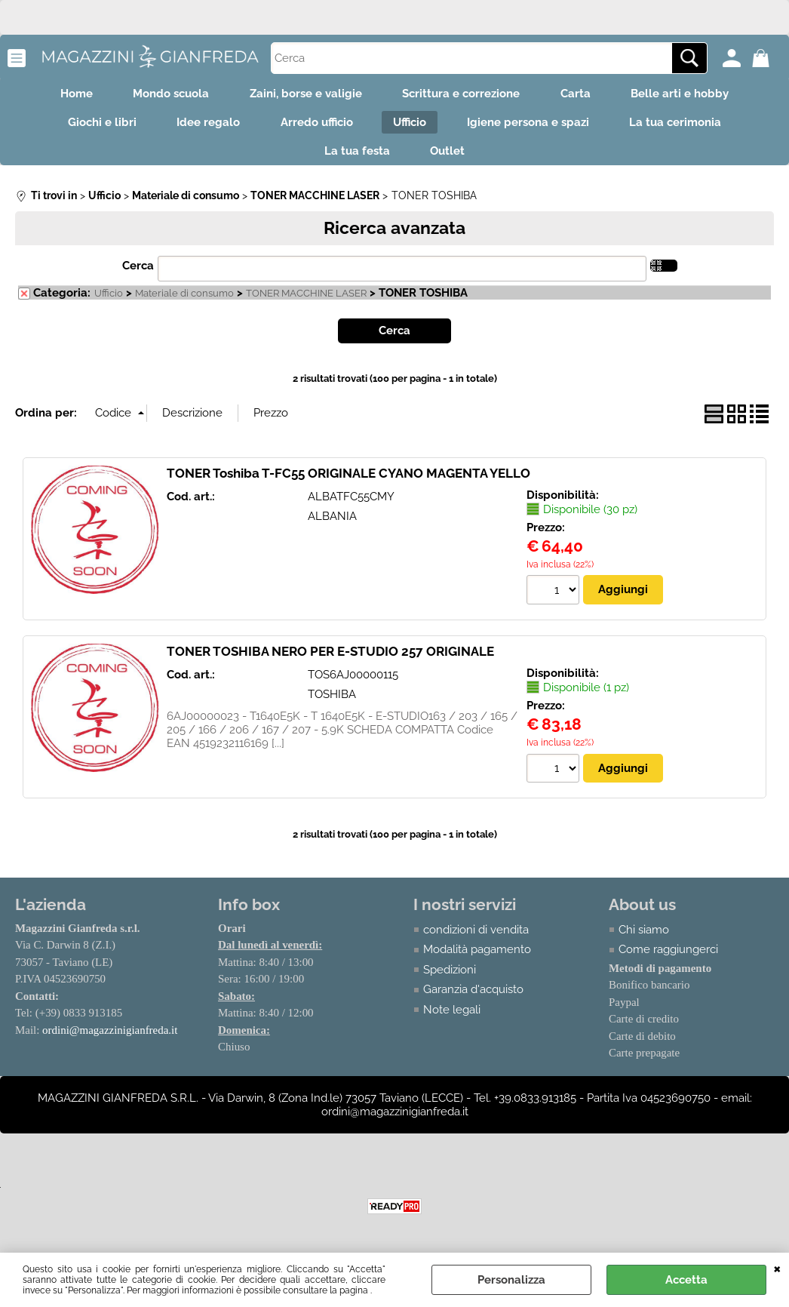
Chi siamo (644, 939)
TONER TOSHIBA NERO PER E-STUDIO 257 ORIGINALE (330, 661)
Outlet (450, 159)
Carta (583, 95)
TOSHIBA (332, 704)
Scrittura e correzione (464, 95)
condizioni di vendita (476, 939)
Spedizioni (449, 979)
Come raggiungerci (668, 960)
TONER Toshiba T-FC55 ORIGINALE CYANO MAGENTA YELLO (348, 483)
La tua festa (355, 159)
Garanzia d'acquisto (473, 1000)
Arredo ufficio (314, 127)
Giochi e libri (90, 127)
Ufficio (412, 127)
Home (64, 95)
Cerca (138, 275)
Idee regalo (201, 127)
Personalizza (511, 1280)
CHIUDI (777, 1267)
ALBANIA (332, 526)
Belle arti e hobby (692, 95)
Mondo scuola (164, 95)
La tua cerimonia (688, 127)
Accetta (686, 1280)
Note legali (451, 1019)
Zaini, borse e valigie (303, 95)
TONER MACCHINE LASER (306, 303)
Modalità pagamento (477, 960)
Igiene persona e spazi (535, 127)
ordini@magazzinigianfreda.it (110, 1040)
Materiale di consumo (184, 303)
